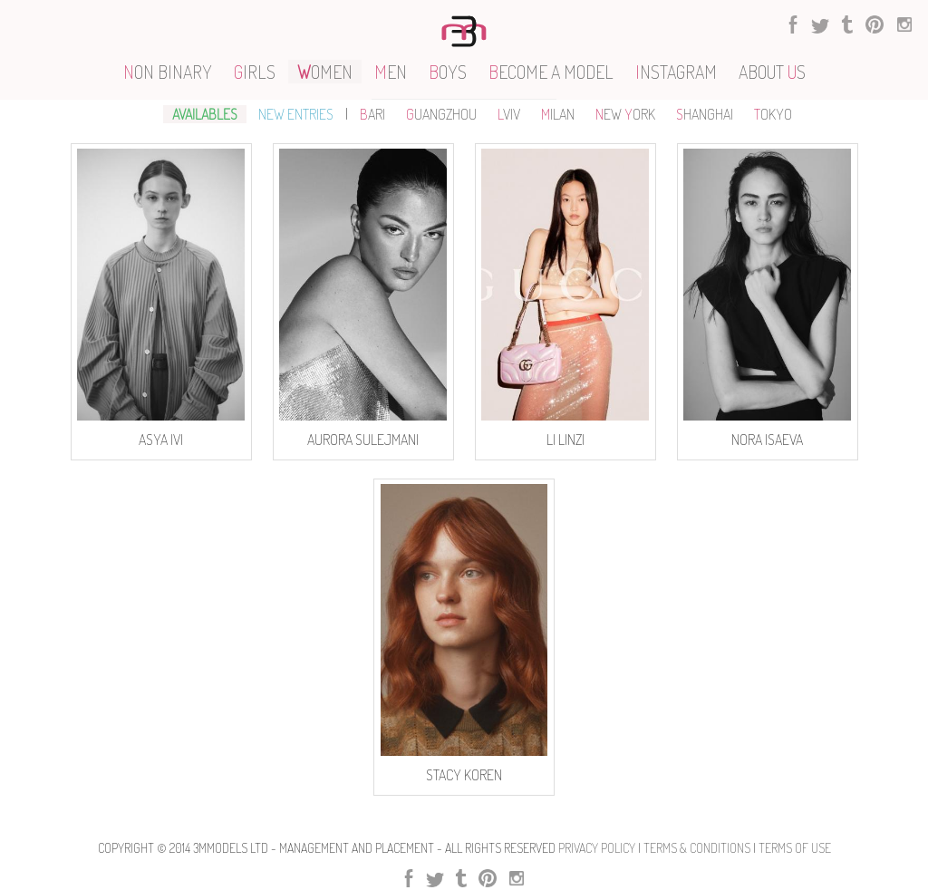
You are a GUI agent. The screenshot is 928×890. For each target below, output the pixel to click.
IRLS (255, 71)
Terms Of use (795, 848)
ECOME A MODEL (551, 71)
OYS (448, 71)
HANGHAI (704, 114)
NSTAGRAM (676, 71)
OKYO (773, 114)
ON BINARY (167, 71)
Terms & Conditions (696, 848)
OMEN (325, 71)
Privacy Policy (596, 848)
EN (390, 71)
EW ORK (625, 114)
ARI (372, 114)
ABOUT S (772, 71)
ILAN (558, 114)
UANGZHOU (441, 114)
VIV (509, 114)
